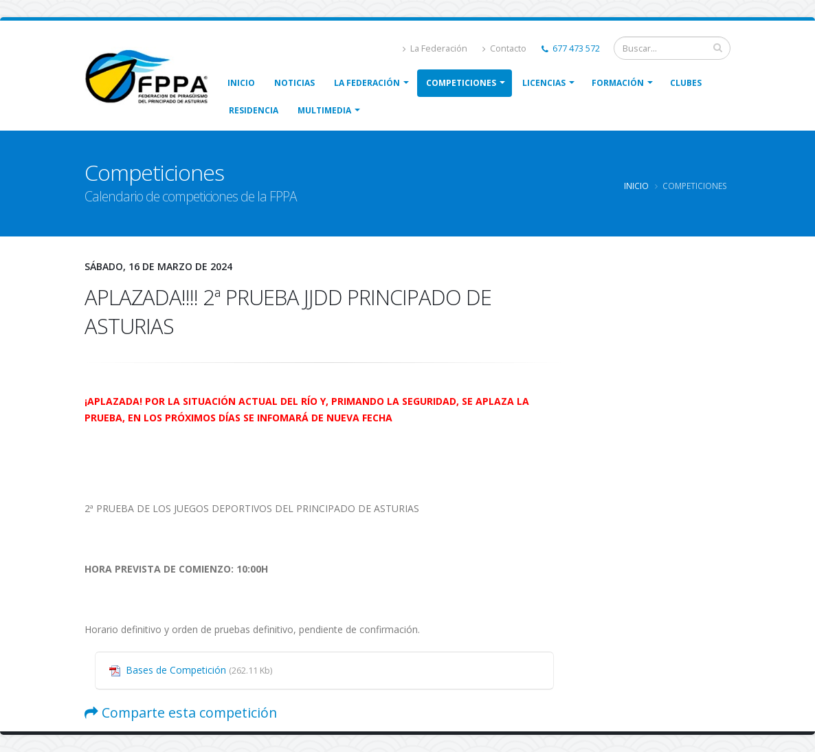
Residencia (253, 110)
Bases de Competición (199, 669)
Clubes (686, 83)
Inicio (241, 83)
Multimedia (324, 110)
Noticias (294, 83)
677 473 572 (571, 48)
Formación (618, 83)
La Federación (435, 48)
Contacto (504, 48)
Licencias (544, 83)
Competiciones (461, 83)
